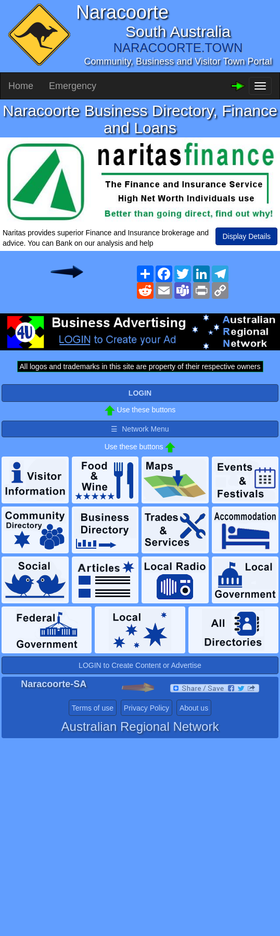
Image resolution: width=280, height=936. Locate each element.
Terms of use (92, 708)
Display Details (246, 236)
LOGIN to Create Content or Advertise (140, 665)
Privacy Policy (146, 708)
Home (20, 86)
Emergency (72, 86)
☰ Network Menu (140, 429)
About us (194, 708)
